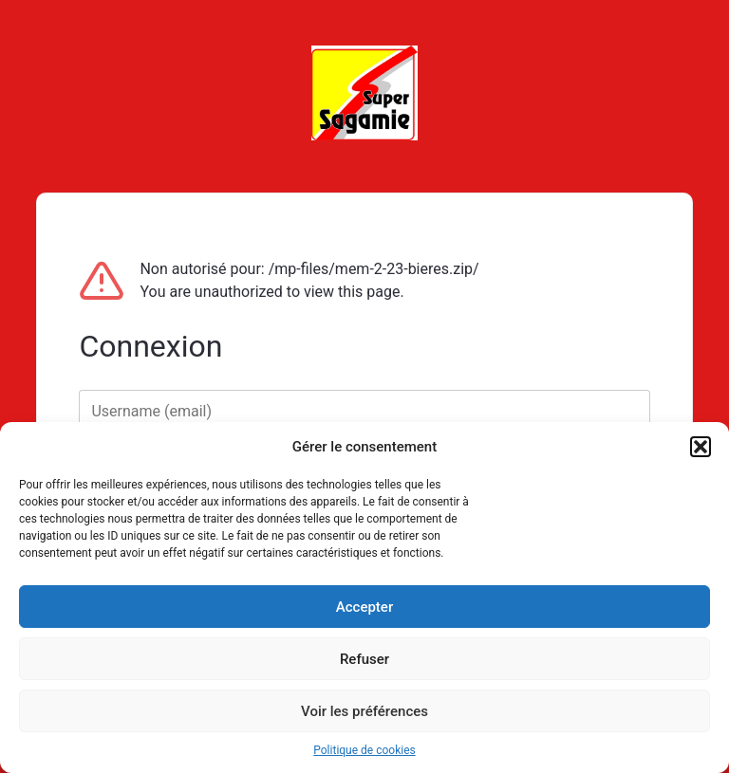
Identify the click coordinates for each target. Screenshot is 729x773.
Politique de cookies (364, 750)
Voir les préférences (364, 711)
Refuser (364, 659)
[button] (700, 446)
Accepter (364, 607)
